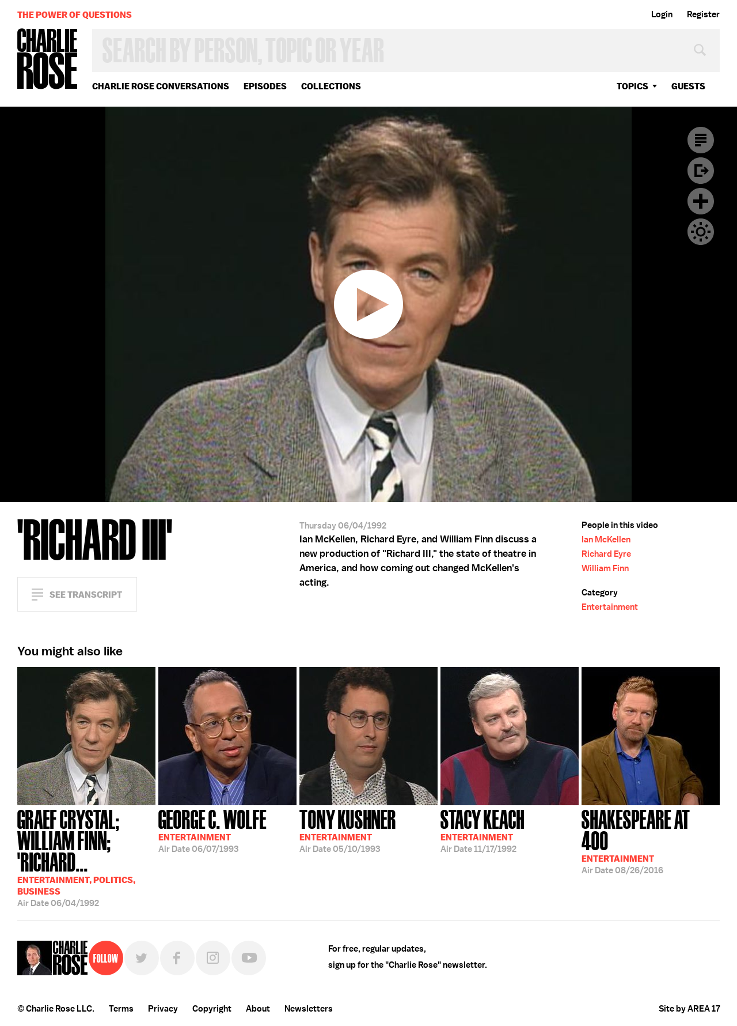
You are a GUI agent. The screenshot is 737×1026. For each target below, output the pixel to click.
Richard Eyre (606, 554)
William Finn (605, 568)
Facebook (177, 958)
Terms (121, 1008)
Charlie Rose (47, 59)
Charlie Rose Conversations (160, 86)
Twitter (141, 958)
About (258, 1008)
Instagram (213, 958)
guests (688, 86)
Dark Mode (700, 231)
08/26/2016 (651, 840)
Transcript (700, 140)
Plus (700, 201)
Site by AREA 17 (689, 1008)
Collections (331, 86)
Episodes (265, 86)
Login (662, 14)
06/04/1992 (86, 857)
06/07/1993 (212, 830)
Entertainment (610, 607)
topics (632, 86)
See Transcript (86, 594)
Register (703, 14)
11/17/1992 (482, 830)
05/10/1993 (347, 830)
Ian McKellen (606, 539)
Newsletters (308, 1008)
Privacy (163, 1008)
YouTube (248, 958)
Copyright (211, 1008)
